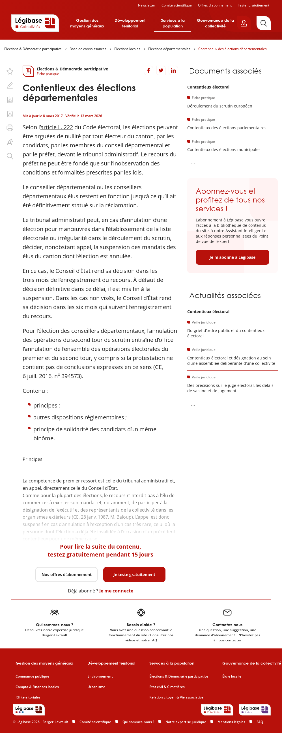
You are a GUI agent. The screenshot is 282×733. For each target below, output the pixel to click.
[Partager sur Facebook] (148, 70)
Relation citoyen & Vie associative (176, 697)
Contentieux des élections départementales (232, 48)
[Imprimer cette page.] (10, 127)
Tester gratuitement (253, 5)
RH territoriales (28, 697)
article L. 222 (56, 127)
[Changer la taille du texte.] (10, 142)
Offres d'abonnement (215, 5)
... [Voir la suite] (193, 162)
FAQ (260, 721)
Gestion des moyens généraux (87, 23)
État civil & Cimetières (167, 687)
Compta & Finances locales (37, 687)
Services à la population (173, 23)
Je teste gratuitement (134, 574)
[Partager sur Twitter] (161, 70)
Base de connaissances (88, 48)
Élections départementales (169, 48)
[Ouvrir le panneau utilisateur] (244, 23)
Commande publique (32, 676)
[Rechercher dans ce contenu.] (10, 156)
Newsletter (146, 5)
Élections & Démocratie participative (33, 48)
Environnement (100, 676)
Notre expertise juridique (185, 721)
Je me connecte (116, 591)
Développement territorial (130, 23)
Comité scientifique (177, 5)
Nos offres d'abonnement (67, 574)
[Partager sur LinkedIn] (173, 70)
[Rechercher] (264, 23)
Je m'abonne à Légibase (232, 257)
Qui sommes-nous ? (138, 721)
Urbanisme (96, 687)
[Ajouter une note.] (10, 85)
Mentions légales (231, 721)
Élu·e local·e (231, 676)
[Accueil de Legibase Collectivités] (35, 22)
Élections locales (127, 48)
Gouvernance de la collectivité (215, 23)
